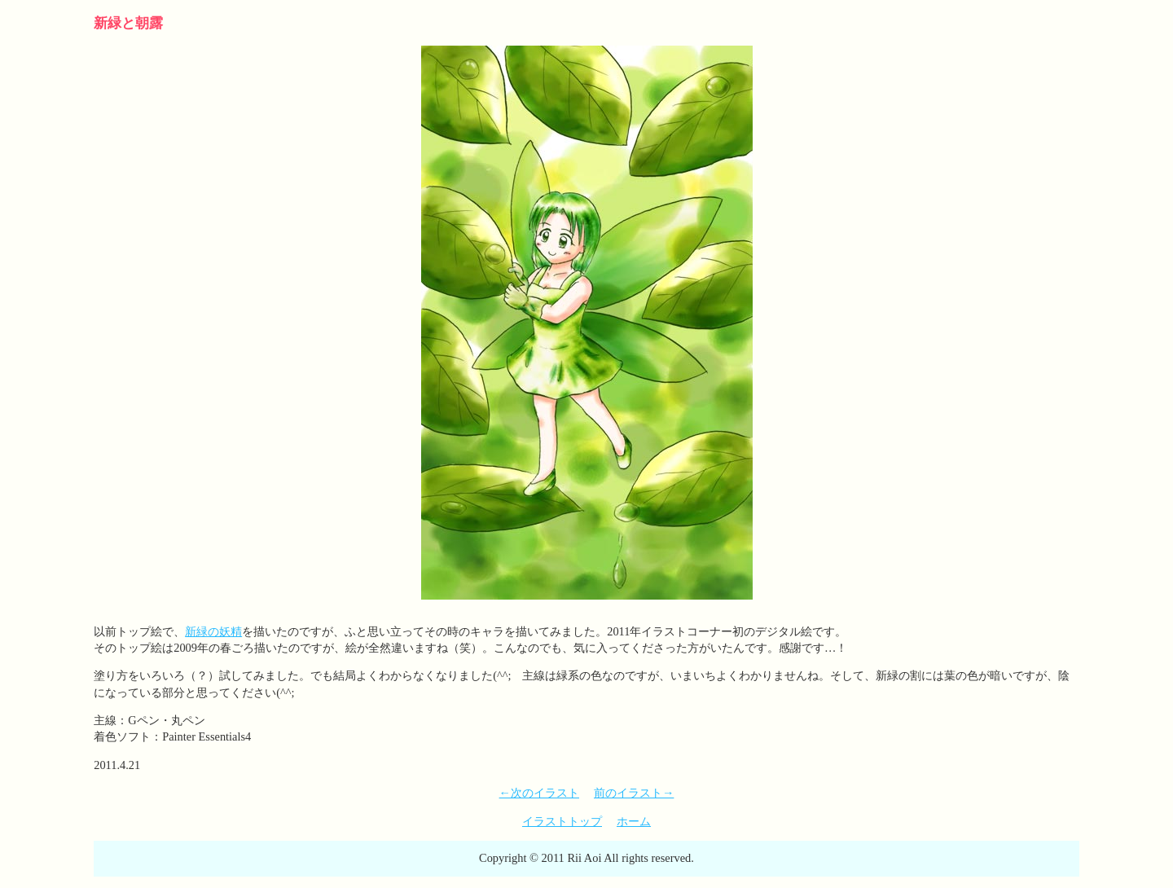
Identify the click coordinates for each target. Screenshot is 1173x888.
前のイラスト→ (634, 792)
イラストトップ (562, 821)
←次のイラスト (539, 792)
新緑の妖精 (213, 631)
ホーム (634, 821)
